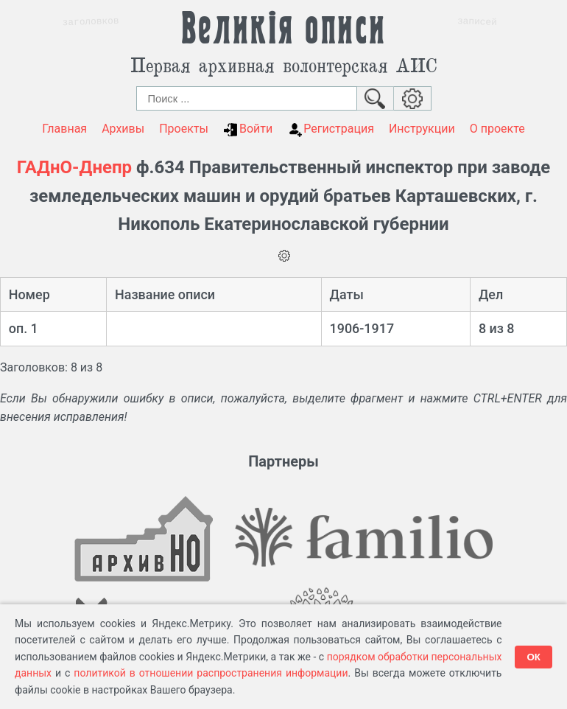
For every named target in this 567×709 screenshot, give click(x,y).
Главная (64, 129)
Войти (247, 129)
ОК (533, 657)
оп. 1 (23, 328)
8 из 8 (497, 328)
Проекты (183, 129)
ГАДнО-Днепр (74, 167)
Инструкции (422, 129)
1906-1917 (362, 328)
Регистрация (330, 129)
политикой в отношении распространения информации (211, 673)
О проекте (497, 129)
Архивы (123, 129)
